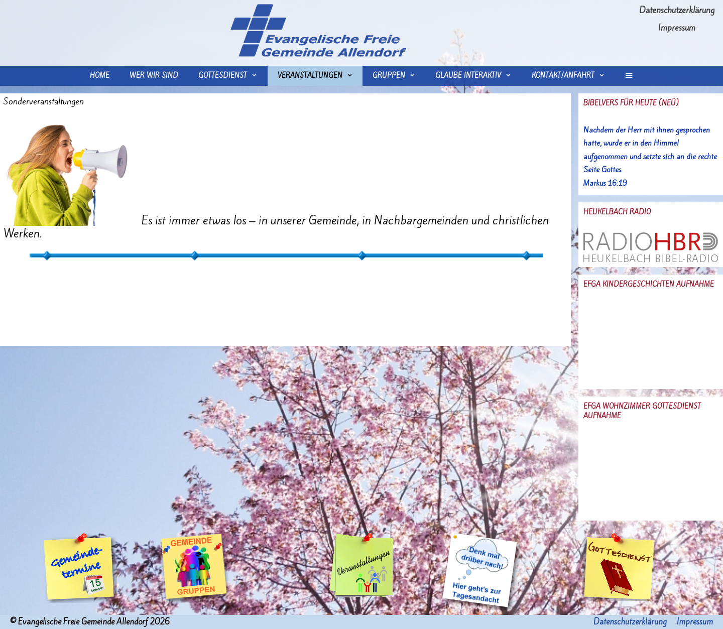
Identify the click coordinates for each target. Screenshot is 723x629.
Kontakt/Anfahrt (573, 76)
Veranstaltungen (320, 76)
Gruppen (399, 76)
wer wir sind (154, 75)
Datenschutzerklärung (676, 10)
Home (99, 75)
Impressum (676, 28)
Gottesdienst (232, 76)
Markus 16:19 (605, 183)
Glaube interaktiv (478, 76)
